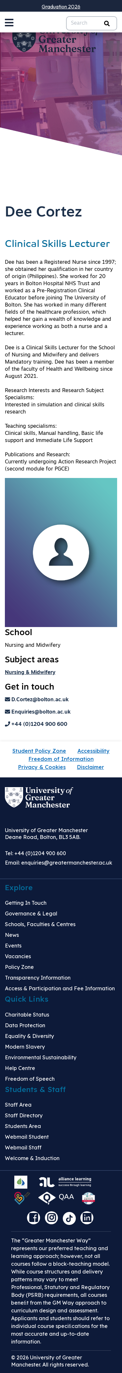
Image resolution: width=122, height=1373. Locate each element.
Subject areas (32, 660)
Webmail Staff (23, 1147)
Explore (19, 887)
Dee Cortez (43, 212)
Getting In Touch (26, 903)
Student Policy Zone (39, 751)
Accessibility (93, 751)
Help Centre (20, 1068)
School (18, 633)
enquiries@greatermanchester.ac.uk (66, 862)
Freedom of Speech (30, 1079)
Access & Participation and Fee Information (60, 988)
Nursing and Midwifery (33, 645)
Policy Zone (19, 967)
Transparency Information (38, 977)
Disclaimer (90, 767)
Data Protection (25, 1025)
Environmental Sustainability (40, 1057)
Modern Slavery (25, 1046)
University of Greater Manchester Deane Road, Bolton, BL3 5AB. (46, 833)
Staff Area (18, 1104)
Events (13, 945)
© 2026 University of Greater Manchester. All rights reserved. (50, 1361)
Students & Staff (35, 1089)
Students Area (23, 1126)
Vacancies (18, 956)
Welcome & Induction (32, 1158)
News (12, 935)
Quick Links (26, 999)
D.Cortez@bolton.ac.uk (37, 700)
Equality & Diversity (29, 1036)
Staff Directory (24, 1115)
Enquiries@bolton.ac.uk (38, 712)
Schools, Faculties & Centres (40, 924)
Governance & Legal (31, 913)
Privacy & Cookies (42, 767)
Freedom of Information (61, 759)
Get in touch (29, 687)
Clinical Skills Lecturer (57, 244)
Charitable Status (27, 1014)
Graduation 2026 (61, 6)
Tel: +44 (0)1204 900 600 (35, 853)
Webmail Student (27, 1137)
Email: (58, 862)
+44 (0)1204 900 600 (36, 724)
